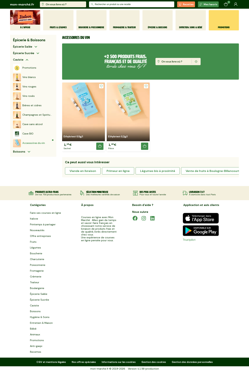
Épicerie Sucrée (23, 53)
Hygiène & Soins (39, 317)
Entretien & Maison (41, 322)
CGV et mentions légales (51, 362)
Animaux (35, 334)
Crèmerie (35, 276)
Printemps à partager (43, 224)
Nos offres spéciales (84, 362)
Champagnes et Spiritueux (33, 115)
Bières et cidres (27, 106)
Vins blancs (24, 77)
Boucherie (36, 253)
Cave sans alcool (28, 124)
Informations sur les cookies (119, 362)
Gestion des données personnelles (192, 362)
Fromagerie (37, 270)
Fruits (33, 241)
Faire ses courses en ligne (45, 212)
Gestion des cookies (153, 362)
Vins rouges (24, 87)
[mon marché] (22, 4)
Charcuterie (37, 259)
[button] (83, 117)
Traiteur (34, 282)
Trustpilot (189, 240)
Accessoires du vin (29, 143)
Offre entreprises (40, 236)
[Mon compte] (235, 4)
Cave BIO (23, 134)
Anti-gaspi (36, 346)
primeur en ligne (118, 171)
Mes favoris (208, 4)
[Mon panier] (226, 4)
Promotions (24, 68)
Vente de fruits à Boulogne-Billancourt (212, 171)
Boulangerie (37, 288)
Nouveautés (37, 230)
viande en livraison (83, 171)
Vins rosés (24, 96)
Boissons (19, 151)
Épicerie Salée (22, 47)
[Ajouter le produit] (99, 146)
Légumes (35, 247)
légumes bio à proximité (157, 171)
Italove (34, 218)
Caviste (18, 60)
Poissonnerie (37, 265)
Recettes (186, 4)
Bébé (33, 328)
